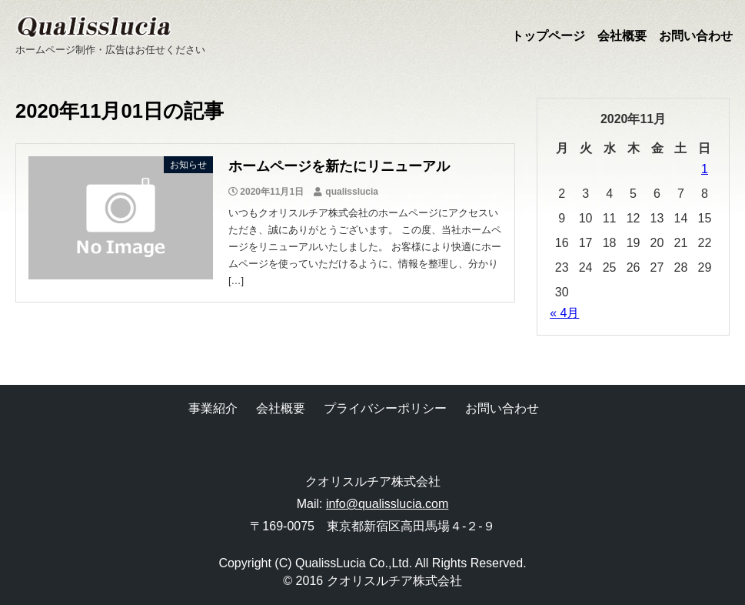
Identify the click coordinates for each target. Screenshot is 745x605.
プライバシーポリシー (385, 408)
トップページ (548, 35)
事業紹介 (213, 408)
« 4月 (564, 312)
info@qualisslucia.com (387, 503)
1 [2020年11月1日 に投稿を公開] (704, 168)
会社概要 (622, 35)
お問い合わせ (696, 35)
